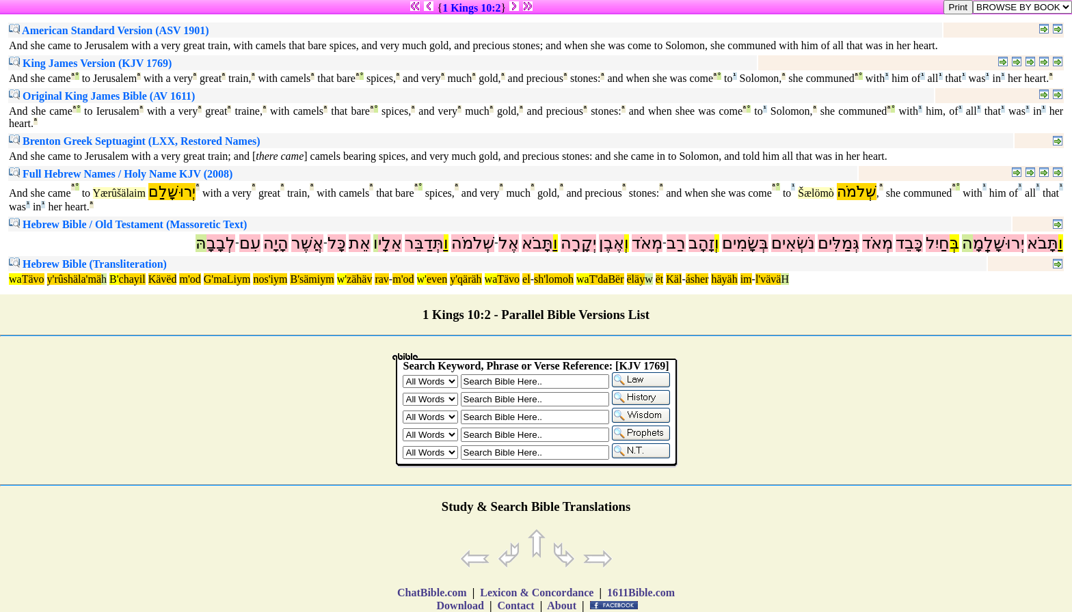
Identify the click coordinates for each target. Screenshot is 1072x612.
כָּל (336, 243)
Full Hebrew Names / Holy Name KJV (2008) (120, 174)
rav (381, 279)
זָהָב (701, 243)
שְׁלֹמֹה (856, 191)
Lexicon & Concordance (536, 592)
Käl (674, 279)
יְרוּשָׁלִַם (172, 191)
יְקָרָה (578, 243)
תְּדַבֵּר (424, 243)
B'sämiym (312, 279)
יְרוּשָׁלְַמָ (998, 243)
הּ (201, 243)
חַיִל (938, 243)
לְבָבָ (220, 243)
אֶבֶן (611, 243)
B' (114, 279)
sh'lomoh (554, 279)
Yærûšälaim (119, 193)
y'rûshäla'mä (74, 279)
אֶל (508, 243)
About (562, 605)
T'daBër (606, 279)
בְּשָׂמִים (745, 243)
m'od (189, 279)
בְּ (954, 243)
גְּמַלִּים (838, 243)
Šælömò (815, 193)
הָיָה (276, 243)
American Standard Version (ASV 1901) (109, 30)
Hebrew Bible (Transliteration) (88, 264)
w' (342, 279)
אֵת (360, 243)
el (526, 279)
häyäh (724, 279)
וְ (716, 243)
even (437, 279)
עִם (249, 243)
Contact (515, 605)
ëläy (636, 279)
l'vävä (768, 279)
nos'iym (270, 279)
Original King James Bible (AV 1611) (102, 96)
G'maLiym (227, 279)
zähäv (359, 279)
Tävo (33, 279)
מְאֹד (877, 243)
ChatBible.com (432, 592)
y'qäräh (465, 279)
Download (460, 605)
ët (660, 279)
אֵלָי (390, 243)
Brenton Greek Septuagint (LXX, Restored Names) (134, 141)
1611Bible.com (641, 592)
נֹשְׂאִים (793, 243)
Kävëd (162, 279)
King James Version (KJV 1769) (90, 63)
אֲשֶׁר (307, 243)
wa (15, 279)
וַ (1060, 243)
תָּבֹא (1042, 243)
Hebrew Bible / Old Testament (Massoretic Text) (128, 224)
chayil (132, 279)
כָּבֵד (909, 243)
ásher (697, 279)
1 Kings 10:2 (471, 8)
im (746, 279)
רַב (676, 243)
